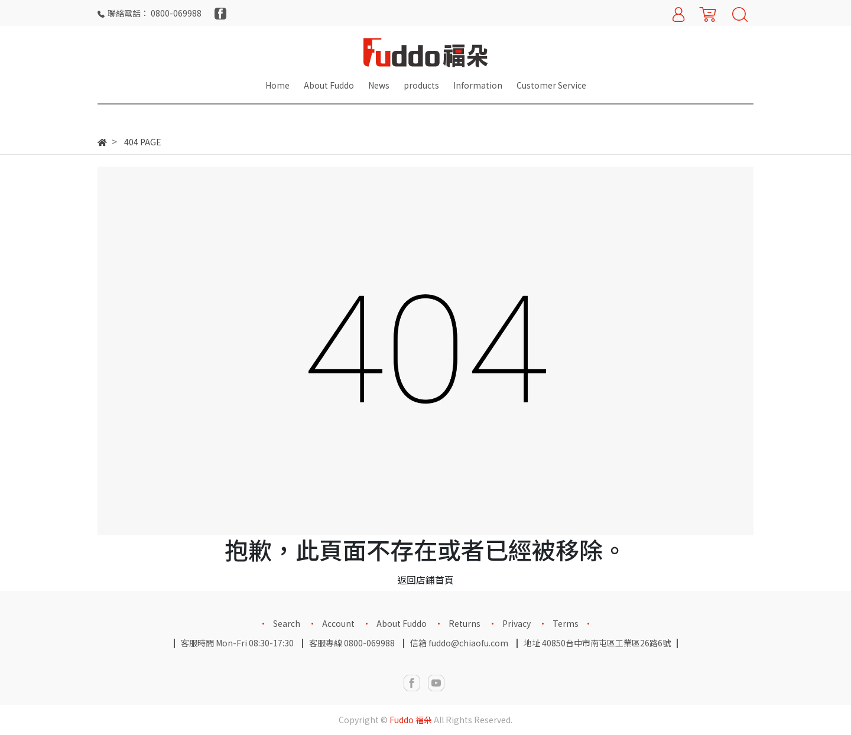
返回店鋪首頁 (425, 580)
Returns (464, 623)
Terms (566, 623)
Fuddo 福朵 (410, 720)
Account (338, 623)
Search (286, 623)
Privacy (516, 623)
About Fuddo (401, 623)
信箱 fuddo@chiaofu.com (459, 643)
